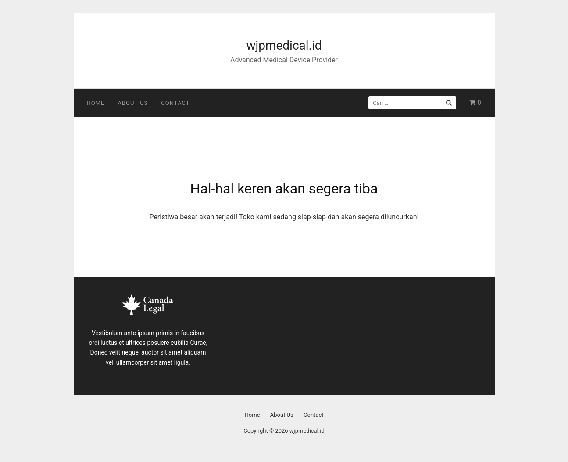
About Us (133, 103)
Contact (175, 103)
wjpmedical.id (284, 45)
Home (96, 103)
